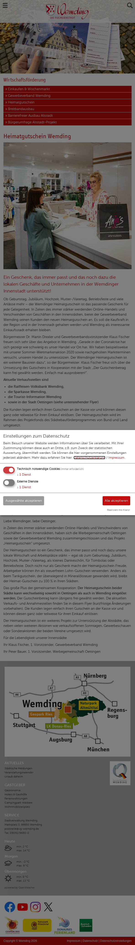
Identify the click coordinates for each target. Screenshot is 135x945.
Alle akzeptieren (116, 500)
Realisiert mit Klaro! (118, 510)
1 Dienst (24, 474)
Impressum (116, 457)
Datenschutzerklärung (89, 457)
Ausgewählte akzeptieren (23, 500)
